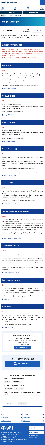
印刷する (39, 30)
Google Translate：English (10, 88)
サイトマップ (3, 414)
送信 (22, 403)
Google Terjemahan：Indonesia (12, 272)
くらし (2, 9)
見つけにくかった (19, 388)
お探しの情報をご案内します (24, 363)
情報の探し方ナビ (34, 12)
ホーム (7, 16)
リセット (7, 403)
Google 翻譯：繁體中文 (9, 141)
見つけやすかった (8, 388)
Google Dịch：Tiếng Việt (10, 175)
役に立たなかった (16, 381)
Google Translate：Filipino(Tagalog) (13, 238)
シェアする (3, 31)
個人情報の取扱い (5, 417)
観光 (15, 9)
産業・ (28, 9)
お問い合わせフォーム (23, 347)
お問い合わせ (26, 421)
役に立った (7, 381)
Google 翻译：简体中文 (9, 115)
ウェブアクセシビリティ (6, 421)
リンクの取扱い (26, 417)
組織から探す (12, 12)
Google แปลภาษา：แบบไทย (10, 203)
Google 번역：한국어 (9, 327)
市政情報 (42, 9)
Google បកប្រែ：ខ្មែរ (8, 299)
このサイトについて (14, 16)
